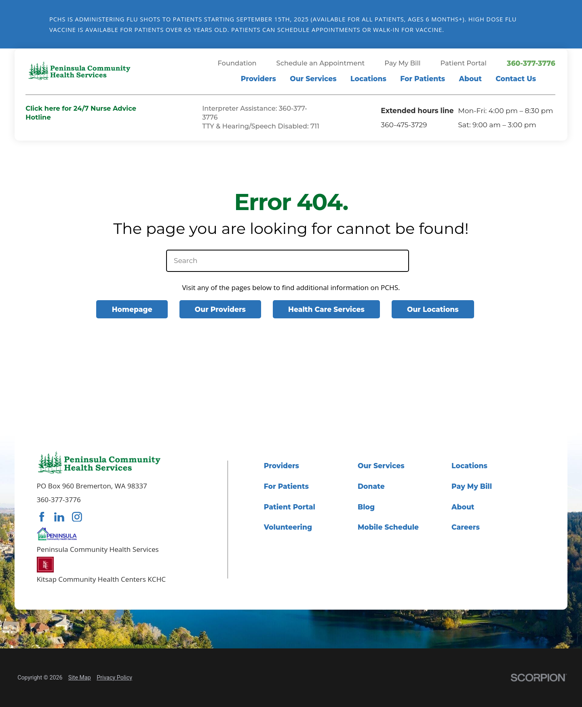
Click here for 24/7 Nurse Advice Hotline (80, 112)
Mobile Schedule (388, 527)
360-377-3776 (531, 63)
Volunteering (288, 527)
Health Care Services (326, 309)
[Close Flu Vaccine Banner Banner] (571, 24)
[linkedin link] (59, 517)
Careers (465, 527)
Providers (258, 78)
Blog (366, 507)
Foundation (237, 63)
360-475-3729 (404, 124)
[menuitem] (258, 81)
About (470, 78)
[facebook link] (42, 517)
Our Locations (433, 309)
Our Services (313, 78)
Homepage (132, 309)
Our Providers (220, 309)
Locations (368, 78)
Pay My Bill (402, 63)
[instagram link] (77, 517)
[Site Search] (551, 80)
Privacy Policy (114, 677)
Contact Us (516, 78)
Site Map (79, 677)
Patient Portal (464, 63)
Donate (371, 486)
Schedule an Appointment (320, 63)
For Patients (422, 78)
